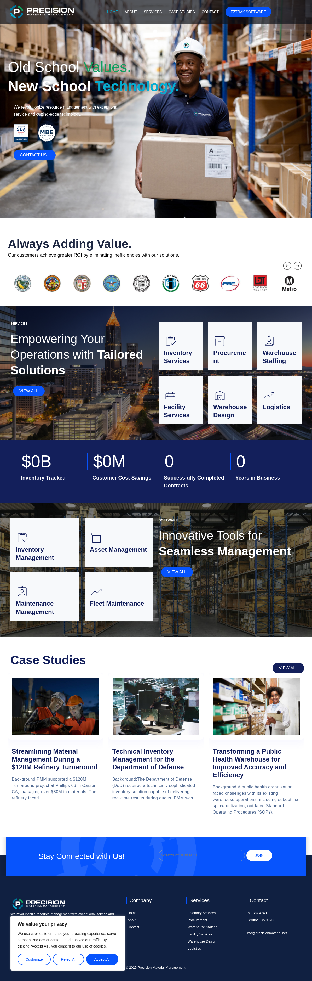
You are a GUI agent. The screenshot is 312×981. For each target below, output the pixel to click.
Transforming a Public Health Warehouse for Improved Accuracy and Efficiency (250, 763)
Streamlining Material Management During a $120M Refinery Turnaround (55, 759)
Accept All (102, 959)
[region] (67, 943)
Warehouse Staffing (202, 927)
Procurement (197, 920)
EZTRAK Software (248, 12)
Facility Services (200, 934)
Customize (34, 959)
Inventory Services (202, 913)
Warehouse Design (202, 941)
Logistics (194, 948)
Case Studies (182, 12)
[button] (287, 266)
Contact (210, 12)
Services (153, 12)
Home (112, 12)
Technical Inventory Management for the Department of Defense (148, 759)
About (131, 12)
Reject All (68, 959)
